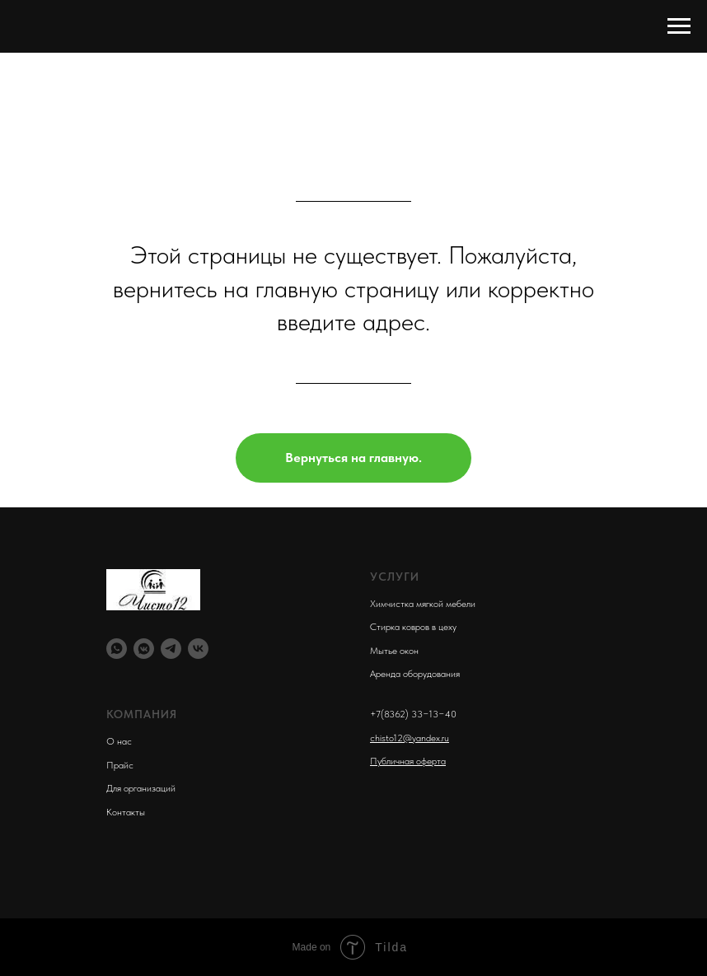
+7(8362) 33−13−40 (413, 714)
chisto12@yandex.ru (409, 738)
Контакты (125, 812)
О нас (119, 741)
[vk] (198, 648)
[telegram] (171, 648)
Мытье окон (394, 650)
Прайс (119, 765)
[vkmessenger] (143, 648)
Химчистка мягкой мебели (422, 603)
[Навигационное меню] (679, 26)
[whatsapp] (116, 648)
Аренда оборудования (415, 673)
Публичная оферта (408, 761)
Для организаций (141, 788)
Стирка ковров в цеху (413, 627)
